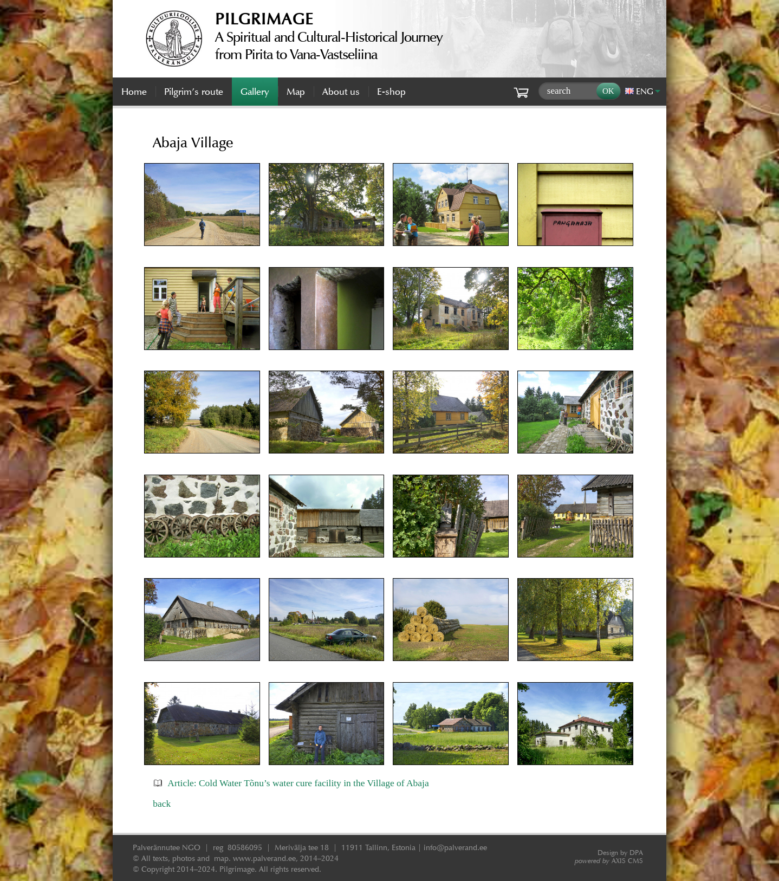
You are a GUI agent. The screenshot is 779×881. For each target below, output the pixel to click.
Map (296, 92)
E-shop (391, 92)
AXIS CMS (609, 861)
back (162, 803)
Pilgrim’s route (193, 92)
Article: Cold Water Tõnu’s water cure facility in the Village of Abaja (298, 783)
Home (134, 92)
